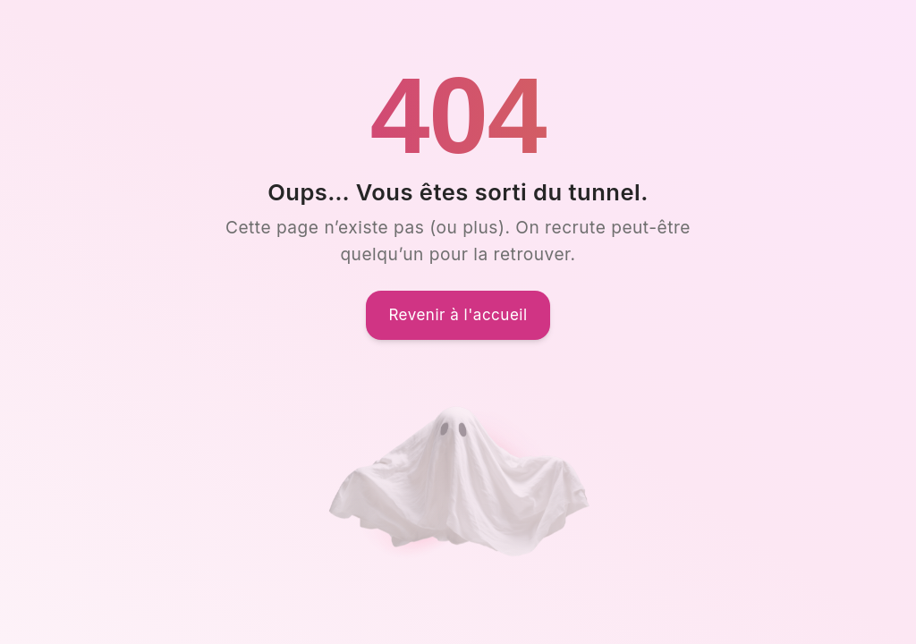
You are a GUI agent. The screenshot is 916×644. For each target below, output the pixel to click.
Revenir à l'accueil (457, 315)
